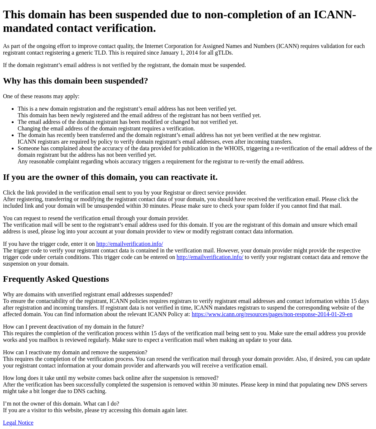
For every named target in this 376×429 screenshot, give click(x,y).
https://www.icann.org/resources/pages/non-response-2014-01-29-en (272, 314)
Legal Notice (18, 422)
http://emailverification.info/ (129, 244)
